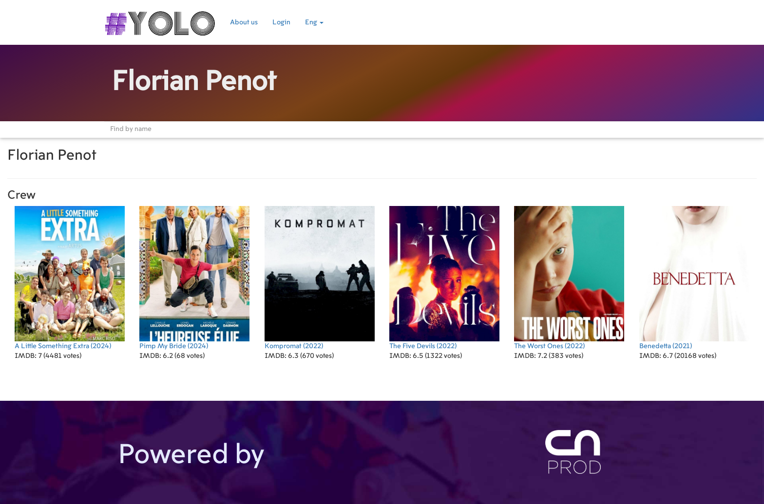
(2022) (320, 278)
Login (281, 22)
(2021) (694, 278)
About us (244, 22)
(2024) (70, 278)
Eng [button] (314, 22)
